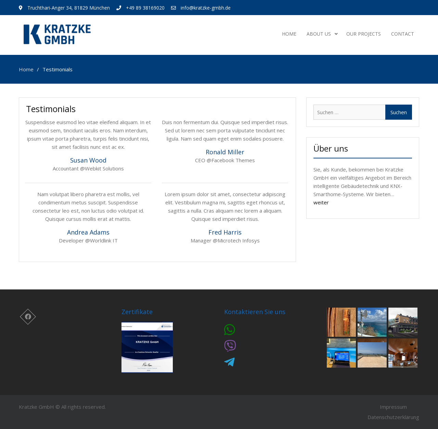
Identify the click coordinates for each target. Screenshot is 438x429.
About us (319, 34)
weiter (321, 202)
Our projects (363, 34)
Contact (402, 34)
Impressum (393, 406)
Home (289, 34)
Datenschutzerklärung (393, 417)
